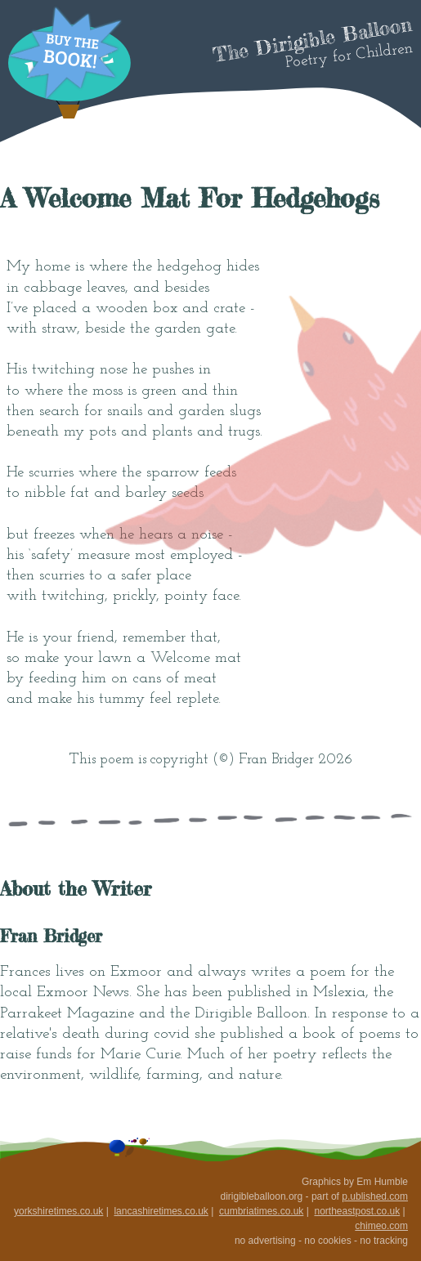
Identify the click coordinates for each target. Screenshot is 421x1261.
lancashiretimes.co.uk (161, 1211)
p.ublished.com (375, 1196)
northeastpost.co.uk (357, 1211)
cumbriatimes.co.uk (261, 1211)
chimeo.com (381, 1226)
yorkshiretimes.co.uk (58, 1211)
